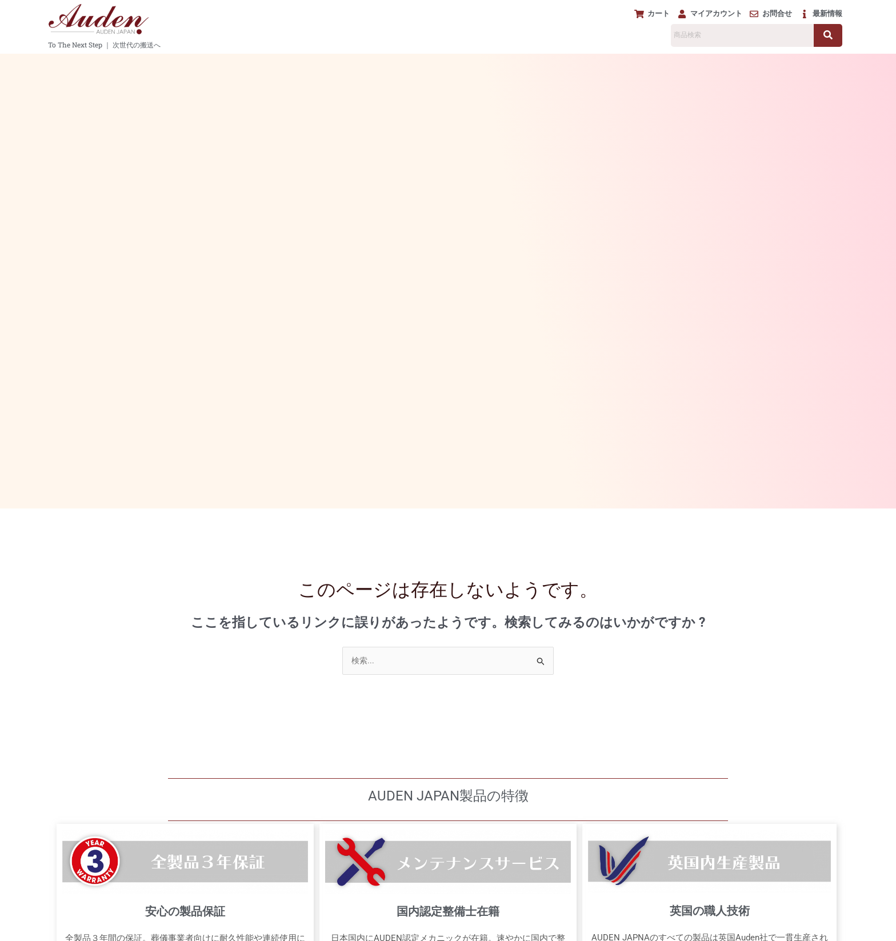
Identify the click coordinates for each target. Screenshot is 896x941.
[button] (166, 65)
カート (71, 777)
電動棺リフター (294, 65)
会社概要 (554, 914)
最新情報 (75, 889)
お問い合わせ (92, 805)
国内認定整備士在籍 (448, 481)
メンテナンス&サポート (599, 65)
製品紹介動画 (740, 65)
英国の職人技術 (710, 480)
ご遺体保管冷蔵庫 (502, 65)
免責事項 (445, 914)
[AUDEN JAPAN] (448, 794)
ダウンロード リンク (99, 860)
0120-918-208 (366, 717)
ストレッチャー (166, 65)
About (79, 874)
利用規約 (499, 914)
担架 (230, 65)
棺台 (358, 65)
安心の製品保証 (185, 480)
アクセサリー (418, 65)
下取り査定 (679, 65)
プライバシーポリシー (366, 914)
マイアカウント (87, 790)
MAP (437, 871)
